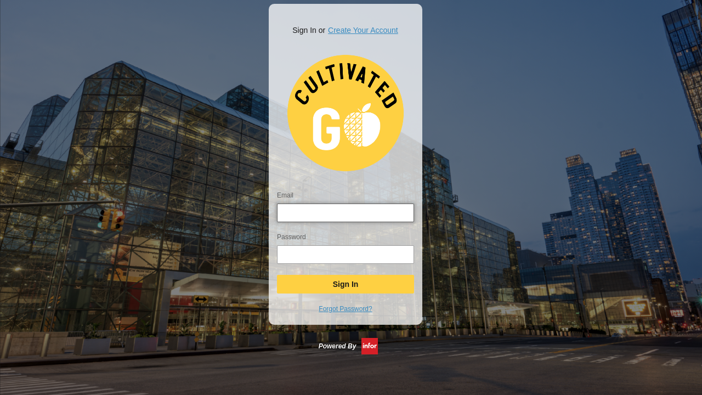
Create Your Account (363, 30)
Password (291, 237)
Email (285, 195)
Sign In (346, 284)
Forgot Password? (345, 309)
